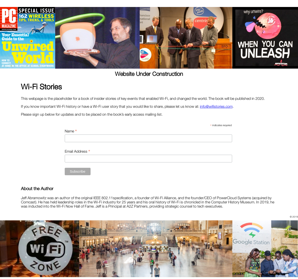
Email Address (77, 151)
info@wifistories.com (216, 106)
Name (71, 131)
